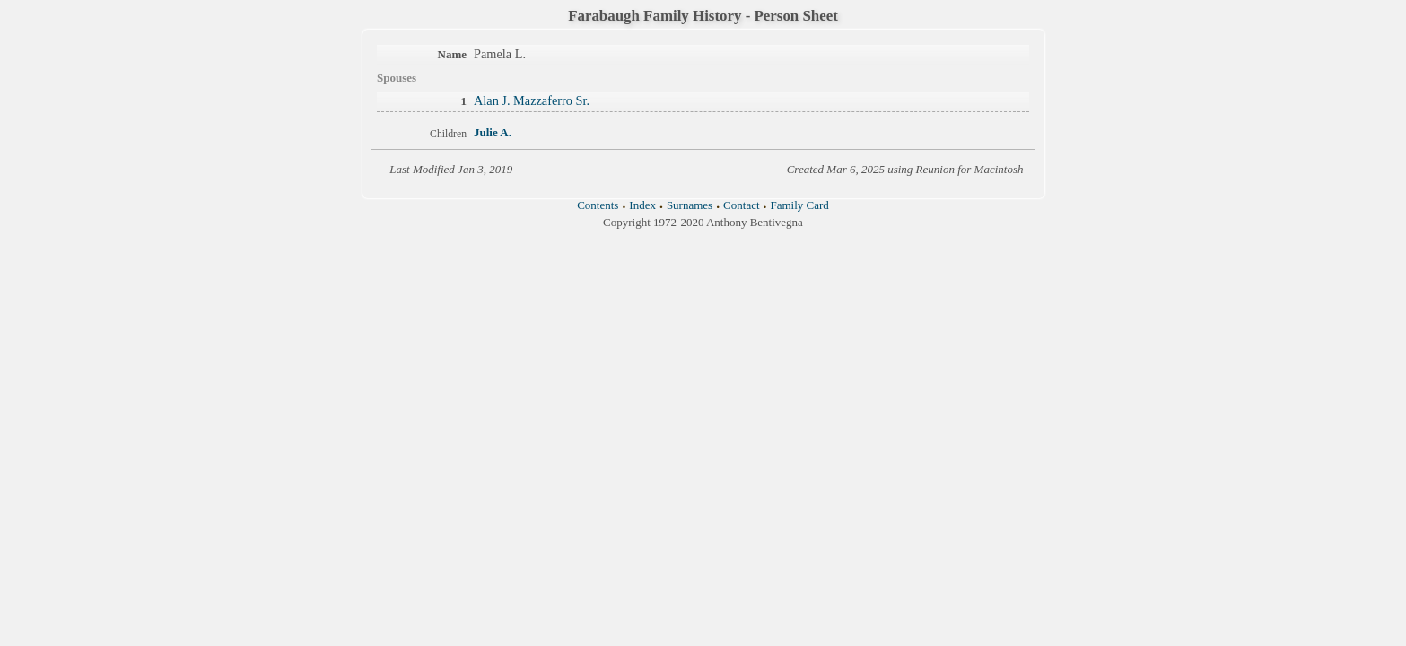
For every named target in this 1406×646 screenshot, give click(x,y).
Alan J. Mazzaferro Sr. (531, 100)
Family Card (799, 205)
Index (642, 205)
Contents (597, 205)
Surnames (689, 205)
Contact (741, 205)
